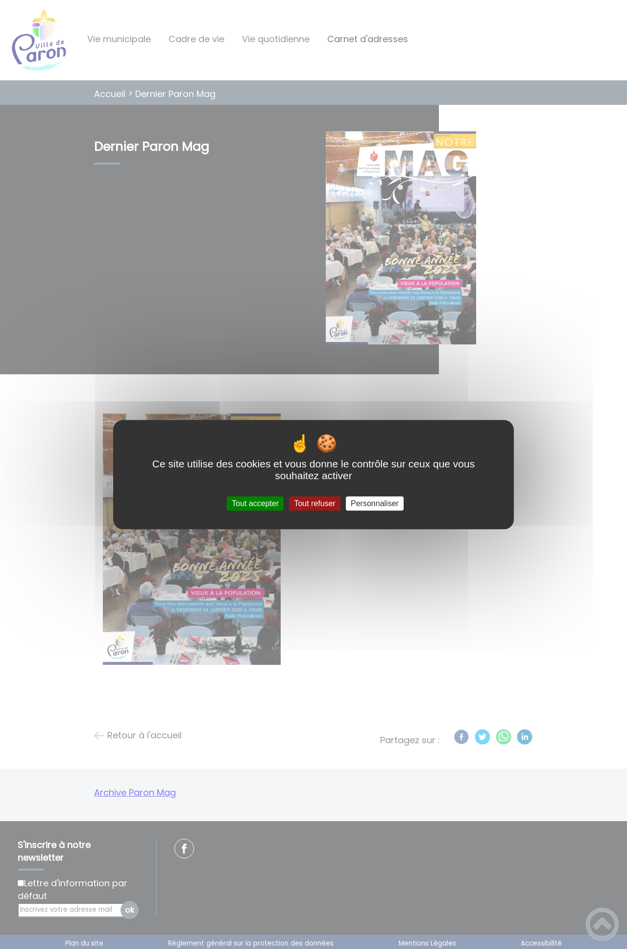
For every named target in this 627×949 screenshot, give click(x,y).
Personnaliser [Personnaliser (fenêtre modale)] (375, 503)
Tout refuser (314, 503)
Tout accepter (255, 503)
